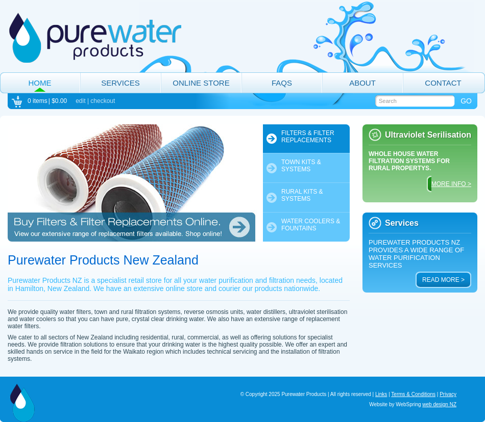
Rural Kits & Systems (302, 195)
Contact (443, 82)
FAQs (282, 82)
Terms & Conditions (413, 394)
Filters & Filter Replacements (307, 136)
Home (40, 82)
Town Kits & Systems (301, 166)
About (362, 82)
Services (120, 82)
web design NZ (439, 404)
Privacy (448, 394)
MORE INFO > (451, 184)
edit (80, 100)
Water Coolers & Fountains (310, 225)
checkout (102, 100)
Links (381, 394)
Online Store (201, 82)
